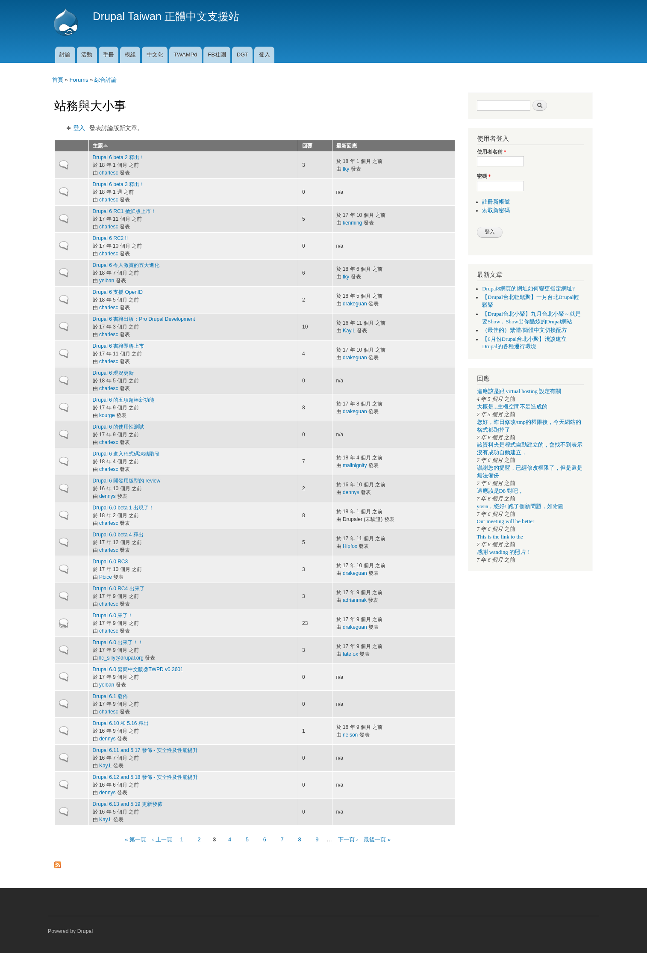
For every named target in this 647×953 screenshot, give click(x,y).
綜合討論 (105, 80)
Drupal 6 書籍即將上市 (118, 346)
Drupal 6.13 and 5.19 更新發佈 (127, 804)
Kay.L (349, 331)
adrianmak (355, 600)
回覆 (307, 146)
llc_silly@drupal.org (121, 658)
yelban (106, 281)
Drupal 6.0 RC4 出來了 (119, 589)
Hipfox (350, 546)
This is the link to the (500, 537)
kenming (352, 223)
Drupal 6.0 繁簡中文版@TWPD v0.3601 (138, 669)
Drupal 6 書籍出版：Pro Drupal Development (144, 319)
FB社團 (217, 54)
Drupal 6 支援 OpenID (118, 292)
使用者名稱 (491, 152)
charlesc (108, 173)
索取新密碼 (496, 210)
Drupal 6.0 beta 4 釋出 (118, 535)
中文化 (155, 54)
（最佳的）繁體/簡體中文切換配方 (524, 330)
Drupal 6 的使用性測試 (118, 427)
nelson (350, 735)
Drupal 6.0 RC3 (110, 562)
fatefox (350, 654)
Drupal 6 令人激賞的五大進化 (126, 265)
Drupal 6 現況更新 (113, 373)
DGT (242, 54)
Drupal (85, 931)
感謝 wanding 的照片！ (504, 552)
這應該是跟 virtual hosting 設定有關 (519, 391)
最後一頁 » (377, 839)
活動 (86, 54)
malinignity (355, 465)
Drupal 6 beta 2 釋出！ (118, 157)
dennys (107, 496)
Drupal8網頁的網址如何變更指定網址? (528, 289)
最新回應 (346, 146)
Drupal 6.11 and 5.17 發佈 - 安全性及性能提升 (145, 750)
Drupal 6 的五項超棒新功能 (124, 400)
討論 (65, 54)
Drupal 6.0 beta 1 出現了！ (123, 508)
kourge (107, 415)
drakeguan (355, 304)
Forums (78, 80)
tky (346, 169)
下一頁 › (348, 839)
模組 (130, 54)
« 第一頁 (135, 839)
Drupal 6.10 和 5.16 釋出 (121, 723)
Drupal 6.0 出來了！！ (118, 642)
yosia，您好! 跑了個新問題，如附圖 (520, 506)
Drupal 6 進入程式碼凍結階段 (126, 454)
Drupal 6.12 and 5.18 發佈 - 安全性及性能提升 (145, 777)
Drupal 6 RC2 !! (110, 238)
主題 (101, 146)
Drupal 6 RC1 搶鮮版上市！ (124, 211)
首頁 (57, 80)
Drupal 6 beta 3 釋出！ (118, 184)
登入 (264, 54)
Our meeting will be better (506, 521)
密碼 (484, 176)
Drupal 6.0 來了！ (113, 616)
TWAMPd (185, 54)
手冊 (108, 54)
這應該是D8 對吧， (500, 491)
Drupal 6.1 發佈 (110, 696)
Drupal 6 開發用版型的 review (127, 481)
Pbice (105, 577)
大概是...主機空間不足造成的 (512, 407)
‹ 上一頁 (162, 839)
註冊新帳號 (496, 202)
